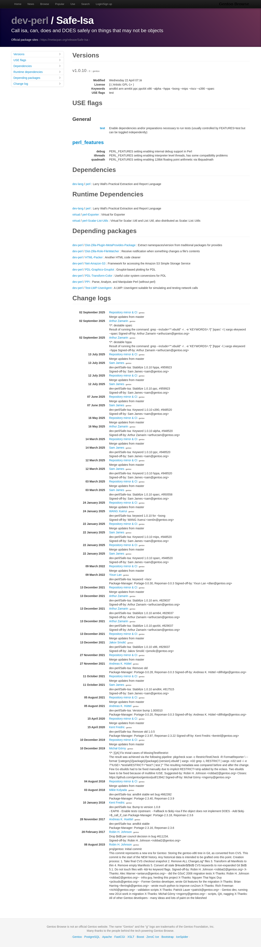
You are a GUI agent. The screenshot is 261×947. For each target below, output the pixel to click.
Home (17, 4)
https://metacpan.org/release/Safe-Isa (64, 39)
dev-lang (77, 184)
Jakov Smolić (117, 642)
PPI (87, 281)
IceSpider (182, 936)
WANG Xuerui (118, 511)
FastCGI (119, 936)
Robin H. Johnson (120, 832)
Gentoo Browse (235, 4)
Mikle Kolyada (118, 790)
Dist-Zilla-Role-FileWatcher (102, 251)
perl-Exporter (90, 214)
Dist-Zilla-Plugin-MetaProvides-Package (110, 245)
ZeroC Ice (152, 936)
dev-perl (30, 20)
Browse (44, 4)
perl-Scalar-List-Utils (95, 220)
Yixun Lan (115, 574)
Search (85, 4)
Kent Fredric (117, 727)
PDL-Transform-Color (98, 275)
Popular (59, 4)
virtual (76, 214)
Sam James (116, 362)
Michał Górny (117, 748)
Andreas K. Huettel (121, 819)
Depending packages (37, 77)
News (31, 4)
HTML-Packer (94, 257)
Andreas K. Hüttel (120, 663)
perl (88, 184)
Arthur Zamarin (118, 321)
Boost (140, 936)
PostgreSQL (92, 936)
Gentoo (77, 936)
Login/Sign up (104, 4)
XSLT (130, 936)
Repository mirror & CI (123, 312)
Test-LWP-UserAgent (98, 288)
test (102, 128)
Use (72, 4)
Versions (37, 54)
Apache (107, 936)
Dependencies (37, 66)
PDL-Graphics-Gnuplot (99, 269)
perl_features (88, 142)
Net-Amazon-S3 (95, 263)
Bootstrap (167, 936)
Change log (37, 83)
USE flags (37, 60)
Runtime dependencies (37, 72)
